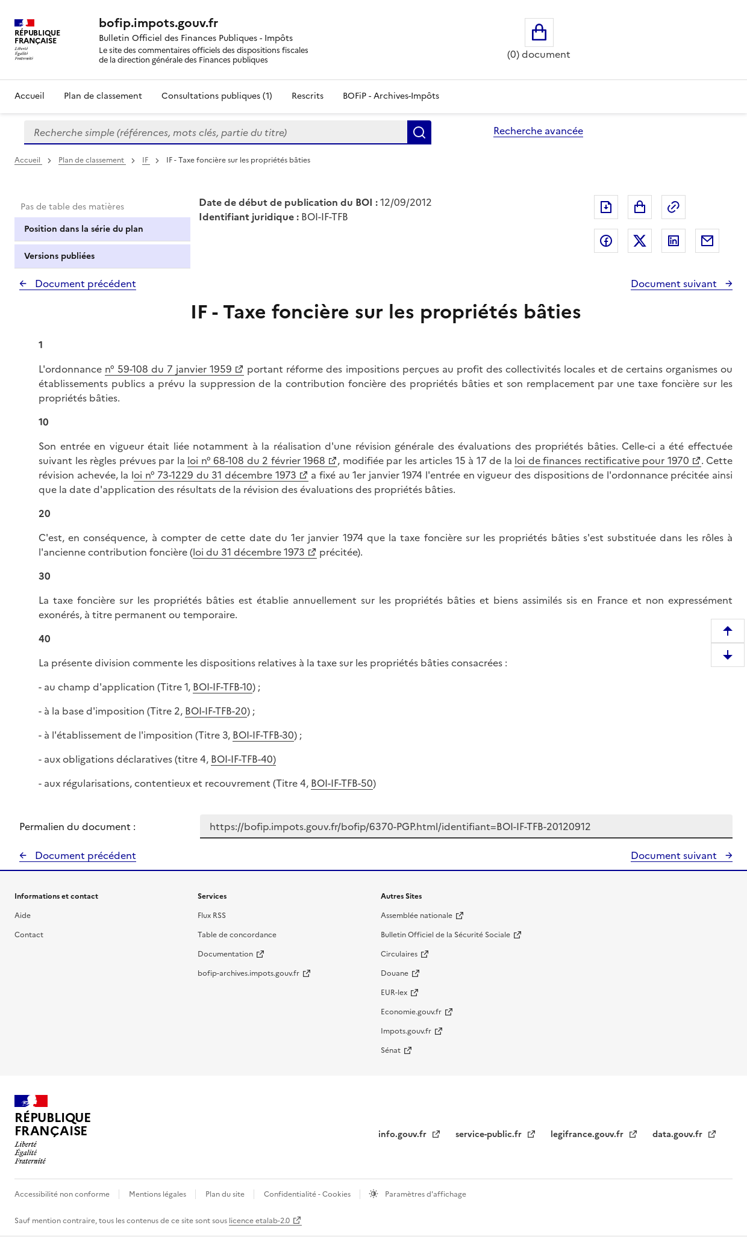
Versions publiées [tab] (59, 256)
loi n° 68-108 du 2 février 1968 (256, 460)
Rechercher (419, 132)
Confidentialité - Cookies (308, 1194)
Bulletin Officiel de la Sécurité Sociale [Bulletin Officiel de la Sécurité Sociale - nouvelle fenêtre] (445, 934)
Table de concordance (237, 934)
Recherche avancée (538, 130)
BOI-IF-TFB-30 (263, 735)
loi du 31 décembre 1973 (249, 552)
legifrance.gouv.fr (588, 1134)
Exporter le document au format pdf (606, 207)
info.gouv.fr (403, 1134)
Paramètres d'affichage (424, 1194)
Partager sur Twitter (640, 241)
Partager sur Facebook (606, 241)
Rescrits (307, 96)
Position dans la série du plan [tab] (83, 229)
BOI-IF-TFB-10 (222, 687)
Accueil (29, 96)
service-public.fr (489, 1134)
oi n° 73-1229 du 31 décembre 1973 (215, 475)
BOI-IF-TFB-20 (216, 711)
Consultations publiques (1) (216, 96)
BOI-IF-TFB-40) (243, 759)
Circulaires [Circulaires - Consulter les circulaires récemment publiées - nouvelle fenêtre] (399, 954)
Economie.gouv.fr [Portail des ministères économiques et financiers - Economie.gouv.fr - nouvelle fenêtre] (411, 1011)
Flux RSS (212, 915)
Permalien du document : (77, 826)
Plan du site (225, 1194)
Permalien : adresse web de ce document (673, 207)
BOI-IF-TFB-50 (342, 783)
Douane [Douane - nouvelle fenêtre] (394, 973)
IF (146, 160)
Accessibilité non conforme (62, 1194)
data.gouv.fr (678, 1134)
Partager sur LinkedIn (673, 241)
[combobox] (215, 132)
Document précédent (84, 283)
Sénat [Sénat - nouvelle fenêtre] (391, 1050)
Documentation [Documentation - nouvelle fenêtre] (225, 954)
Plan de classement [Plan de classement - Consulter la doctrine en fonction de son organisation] (103, 96)
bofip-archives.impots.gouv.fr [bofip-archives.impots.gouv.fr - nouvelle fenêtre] (248, 973)
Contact (28, 934)
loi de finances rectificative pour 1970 (601, 460)
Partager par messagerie (707, 241)
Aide (22, 915)
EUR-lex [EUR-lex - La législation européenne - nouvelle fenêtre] (394, 992)
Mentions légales (158, 1194)
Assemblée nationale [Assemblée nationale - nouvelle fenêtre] (416, 915)
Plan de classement (92, 160)
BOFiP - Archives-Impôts (391, 96)
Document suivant (675, 283)
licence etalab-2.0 (259, 1220)
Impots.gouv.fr (406, 1031)
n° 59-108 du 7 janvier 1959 (168, 369)
